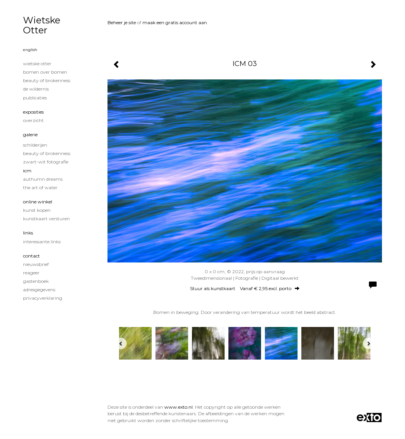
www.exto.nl (178, 407)
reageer (31, 273)
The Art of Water (40, 187)
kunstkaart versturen (46, 218)
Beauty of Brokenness (46, 80)
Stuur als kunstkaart (244, 288)
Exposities (33, 112)
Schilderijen (35, 145)
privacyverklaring (42, 298)
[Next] (368, 343)
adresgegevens (39, 289)
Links (28, 233)
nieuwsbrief (36, 264)
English (30, 49)
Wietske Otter (41, 25)
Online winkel (37, 202)
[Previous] (121, 343)
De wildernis (36, 89)
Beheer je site (121, 22)
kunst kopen (37, 210)
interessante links (42, 241)
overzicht (33, 120)
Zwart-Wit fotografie (45, 162)
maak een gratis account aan (174, 22)
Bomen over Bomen (45, 72)
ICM (27, 170)
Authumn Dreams (43, 179)
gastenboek (36, 281)
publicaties (35, 98)
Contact (31, 256)
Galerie (30, 134)
